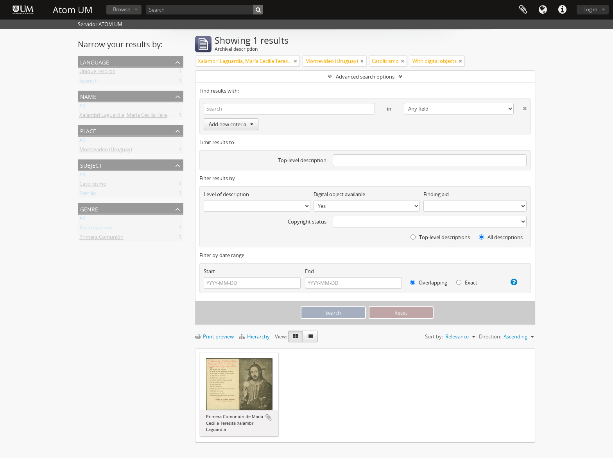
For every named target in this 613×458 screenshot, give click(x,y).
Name (88, 96)
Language (542, 10)
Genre (89, 208)
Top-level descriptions (440, 237)
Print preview (214, 336)
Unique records (97, 72)
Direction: (490, 336)
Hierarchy (255, 336)
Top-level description (302, 160)
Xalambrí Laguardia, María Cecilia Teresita (127, 116)
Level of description (226, 194)
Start (209, 271)
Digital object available (339, 194)
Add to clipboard (268, 417)
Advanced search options (365, 76)
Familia (87, 194)
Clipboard (523, 10)
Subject (91, 164)
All (82, 107)
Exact (466, 282)
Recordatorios (95, 229)
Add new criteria (231, 124)
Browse (121, 9)
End (309, 271)
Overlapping (428, 282)
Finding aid (436, 194)
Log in (590, 9)
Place (88, 130)
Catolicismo (92, 185)
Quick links (562, 10)
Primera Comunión (101, 238)
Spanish (88, 82)
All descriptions (501, 237)
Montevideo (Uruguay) (105, 150)
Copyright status (307, 221)
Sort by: (434, 336)
